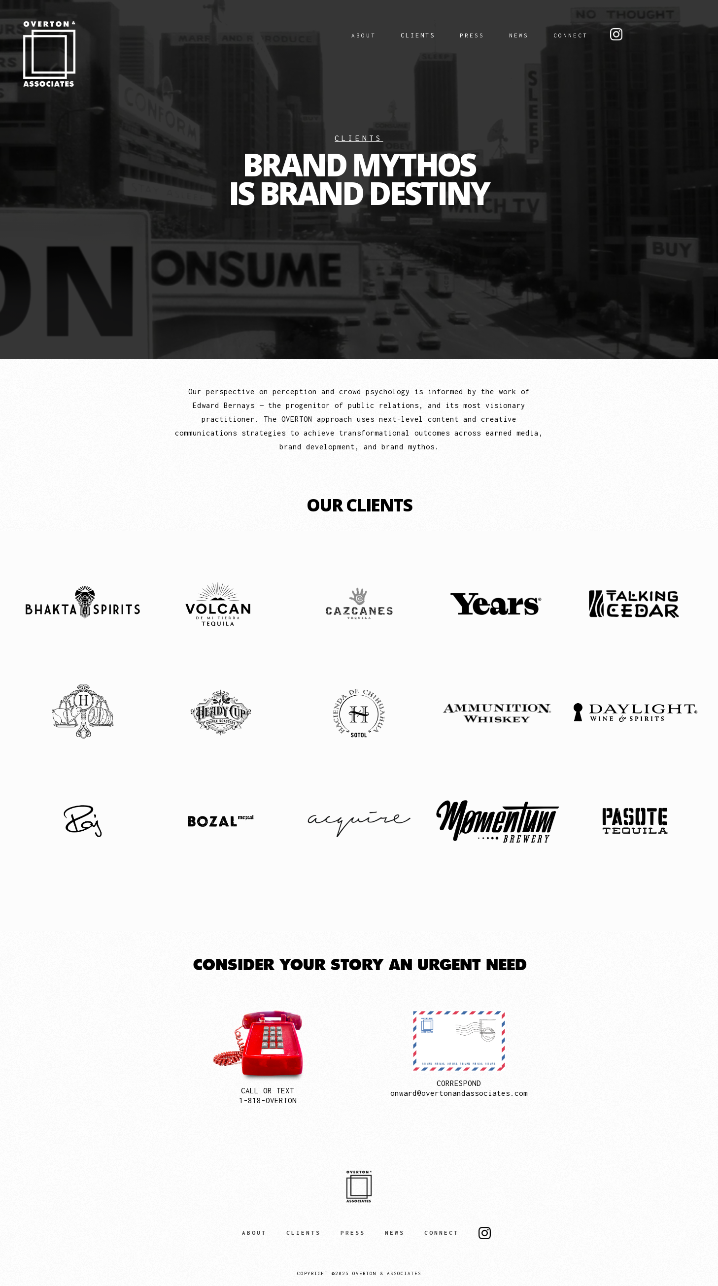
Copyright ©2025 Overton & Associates (359, 1273)
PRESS (472, 35)
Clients (418, 35)
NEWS (519, 35)
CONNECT (570, 35)
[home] (108, 54)
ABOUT (363, 35)
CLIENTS (303, 1232)
